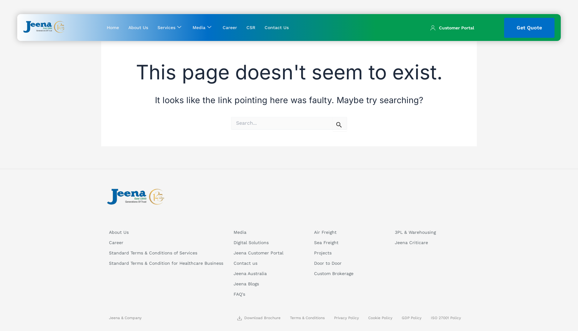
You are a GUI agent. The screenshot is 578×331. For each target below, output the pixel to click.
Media (202, 27)
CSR (250, 27)
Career (230, 27)
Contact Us (277, 27)
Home (113, 27)
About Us (138, 27)
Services (169, 27)
